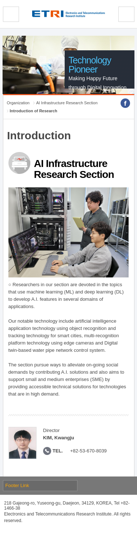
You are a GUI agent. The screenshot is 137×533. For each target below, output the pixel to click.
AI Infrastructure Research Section (67, 103)
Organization (18, 103)
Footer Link (17, 485)
